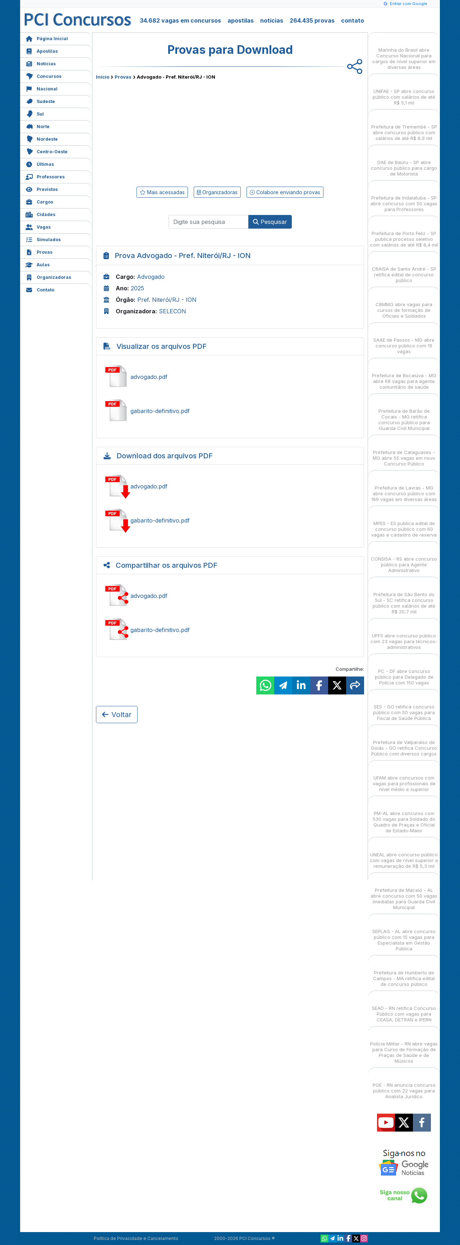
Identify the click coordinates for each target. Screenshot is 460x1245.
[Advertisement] (171, 132)
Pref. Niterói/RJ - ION (167, 299)
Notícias (41, 63)
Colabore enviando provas (285, 192)
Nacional (42, 88)
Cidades (40, 213)
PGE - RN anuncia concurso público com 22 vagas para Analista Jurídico (404, 1084)
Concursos (43, 75)
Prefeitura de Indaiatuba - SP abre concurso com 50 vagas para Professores (404, 197)
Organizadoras (48, 276)
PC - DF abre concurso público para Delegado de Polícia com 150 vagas (404, 670)
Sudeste (40, 100)
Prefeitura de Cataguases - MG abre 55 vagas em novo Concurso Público (404, 452)
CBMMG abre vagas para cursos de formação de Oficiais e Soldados (404, 304)
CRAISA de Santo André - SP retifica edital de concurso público (404, 268)
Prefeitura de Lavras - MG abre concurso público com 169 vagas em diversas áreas (404, 487)
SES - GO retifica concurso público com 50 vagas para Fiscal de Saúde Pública (404, 706)
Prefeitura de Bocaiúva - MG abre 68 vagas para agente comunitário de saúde (404, 375)
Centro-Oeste (47, 150)
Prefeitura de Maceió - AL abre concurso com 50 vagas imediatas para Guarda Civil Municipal (404, 892)
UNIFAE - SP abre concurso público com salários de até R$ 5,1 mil (404, 91)
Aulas (38, 264)
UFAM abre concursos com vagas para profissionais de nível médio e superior (404, 777)
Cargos (39, 201)
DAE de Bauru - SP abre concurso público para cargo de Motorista (404, 162)
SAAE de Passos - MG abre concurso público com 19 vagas (403, 339)
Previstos (42, 188)
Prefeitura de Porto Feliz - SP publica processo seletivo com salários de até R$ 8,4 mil (404, 233)
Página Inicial (47, 37)
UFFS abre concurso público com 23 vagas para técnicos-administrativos (404, 635)
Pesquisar (270, 221)
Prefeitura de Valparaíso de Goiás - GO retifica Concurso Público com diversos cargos (404, 742)
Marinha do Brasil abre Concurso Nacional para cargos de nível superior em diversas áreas (404, 52)
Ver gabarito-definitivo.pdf (230, 411)
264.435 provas (312, 20)
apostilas (240, 20)
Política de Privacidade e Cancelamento (136, 1238)
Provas (39, 251)
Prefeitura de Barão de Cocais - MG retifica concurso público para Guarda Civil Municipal (404, 413)
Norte (38, 125)
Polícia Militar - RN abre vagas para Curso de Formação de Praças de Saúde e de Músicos (404, 1046)
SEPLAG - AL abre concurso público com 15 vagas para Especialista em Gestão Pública (404, 933)
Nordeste (42, 138)
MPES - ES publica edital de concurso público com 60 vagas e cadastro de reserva (404, 523)
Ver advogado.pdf (230, 376)
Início (102, 77)
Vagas (38, 226)
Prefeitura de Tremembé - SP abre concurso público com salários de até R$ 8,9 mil (404, 126)
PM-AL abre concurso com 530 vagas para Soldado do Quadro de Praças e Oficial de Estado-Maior (404, 815)
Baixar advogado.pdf (230, 486)
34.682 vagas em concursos (180, 20)
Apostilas (42, 50)
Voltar (117, 714)
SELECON (172, 311)
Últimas (40, 163)
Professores (45, 176)
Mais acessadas (162, 192)
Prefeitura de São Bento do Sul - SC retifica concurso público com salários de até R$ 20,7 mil (404, 596)
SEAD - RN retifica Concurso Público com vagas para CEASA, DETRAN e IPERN (404, 1007)
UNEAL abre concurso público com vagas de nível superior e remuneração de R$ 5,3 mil (404, 854)
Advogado (151, 276)
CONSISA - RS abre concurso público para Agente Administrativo (404, 558)
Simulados (43, 238)
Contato (40, 289)
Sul (35, 113)
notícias (271, 20)
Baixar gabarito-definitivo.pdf (230, 520)
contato (352, 20)
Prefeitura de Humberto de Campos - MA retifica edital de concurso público (404, 972)
